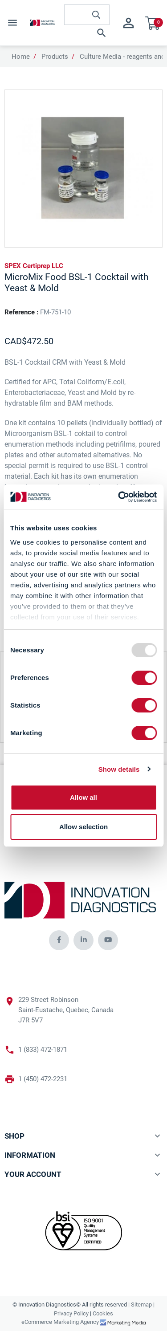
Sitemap (141, 1304)
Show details (119, 769)
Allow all (83, 797)
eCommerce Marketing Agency (60, 1322)
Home (21, 57)
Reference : (21, 312)
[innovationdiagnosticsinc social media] (59, 940)
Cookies (103, 1313)
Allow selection (83, 826)
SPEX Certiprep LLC (33, 266)
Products (54, 57)
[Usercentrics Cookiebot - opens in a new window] (119, 497)
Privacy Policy (71, 1313)
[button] (87, 33)
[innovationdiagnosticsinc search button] (96, 14)
